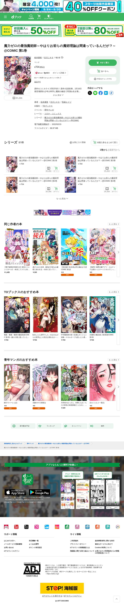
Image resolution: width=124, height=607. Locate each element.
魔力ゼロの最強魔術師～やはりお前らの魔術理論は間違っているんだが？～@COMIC (63, 443)
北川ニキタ (48, 58)
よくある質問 (34, 544)
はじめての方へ (9, 541)
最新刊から (114, 150)
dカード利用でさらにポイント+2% (46, 78)
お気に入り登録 (79, 142)
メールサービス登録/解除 (13, 544)
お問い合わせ (9, 547)
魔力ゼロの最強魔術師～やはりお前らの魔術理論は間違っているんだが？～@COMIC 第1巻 (39, 159)
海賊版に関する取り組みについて (82, 551)
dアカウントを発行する (52, 596)
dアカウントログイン (11, 551)
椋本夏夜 (38, 58)
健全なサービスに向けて (104, 544)
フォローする (62, 57)
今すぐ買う (104, 63)
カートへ (104, 71)
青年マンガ (49, 110)
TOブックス (47, 106)
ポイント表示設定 (35, 547)
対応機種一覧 (34, 541)
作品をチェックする (104, 79)
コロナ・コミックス (52, 114)
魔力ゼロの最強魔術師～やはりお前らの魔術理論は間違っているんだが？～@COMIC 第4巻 (97, 179)
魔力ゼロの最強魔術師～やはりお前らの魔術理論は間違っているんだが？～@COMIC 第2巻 (97, 159)
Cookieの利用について (103, 547)
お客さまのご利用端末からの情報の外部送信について (107, 552)
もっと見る (113, 224)
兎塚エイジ (66, 102)
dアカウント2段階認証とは (80, 547)
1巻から (104, 150)
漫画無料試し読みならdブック (13, 443)
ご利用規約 (74, 541)
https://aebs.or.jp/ (53, 574)
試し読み (19, 98)
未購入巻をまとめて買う (107, 142)
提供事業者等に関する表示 (104, 541)
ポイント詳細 (58, 73)
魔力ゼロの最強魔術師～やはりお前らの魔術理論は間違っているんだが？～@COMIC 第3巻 (39, 179)
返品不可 (37, 82)
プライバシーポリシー (78, 544)
